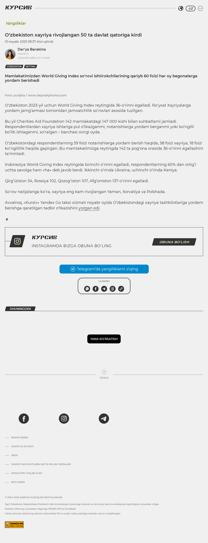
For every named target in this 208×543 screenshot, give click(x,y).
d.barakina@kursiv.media (34, 57)
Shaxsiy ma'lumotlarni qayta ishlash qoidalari (41, 464)
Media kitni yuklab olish (26, 473)
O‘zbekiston (14, 66)
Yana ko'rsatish (104, 339)
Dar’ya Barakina (32, 49)
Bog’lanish (18, 482)
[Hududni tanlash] (181, 8)
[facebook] (24, 418)
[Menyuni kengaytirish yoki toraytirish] (200, 8)
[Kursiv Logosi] (18, 7)
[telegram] (104, 418)
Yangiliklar (15, 23)
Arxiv (14, 455)
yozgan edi (89, 208)
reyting (30, 66)
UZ (190, 8)
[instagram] (64, 418)
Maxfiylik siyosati (22, 446)
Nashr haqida (19, 437)
